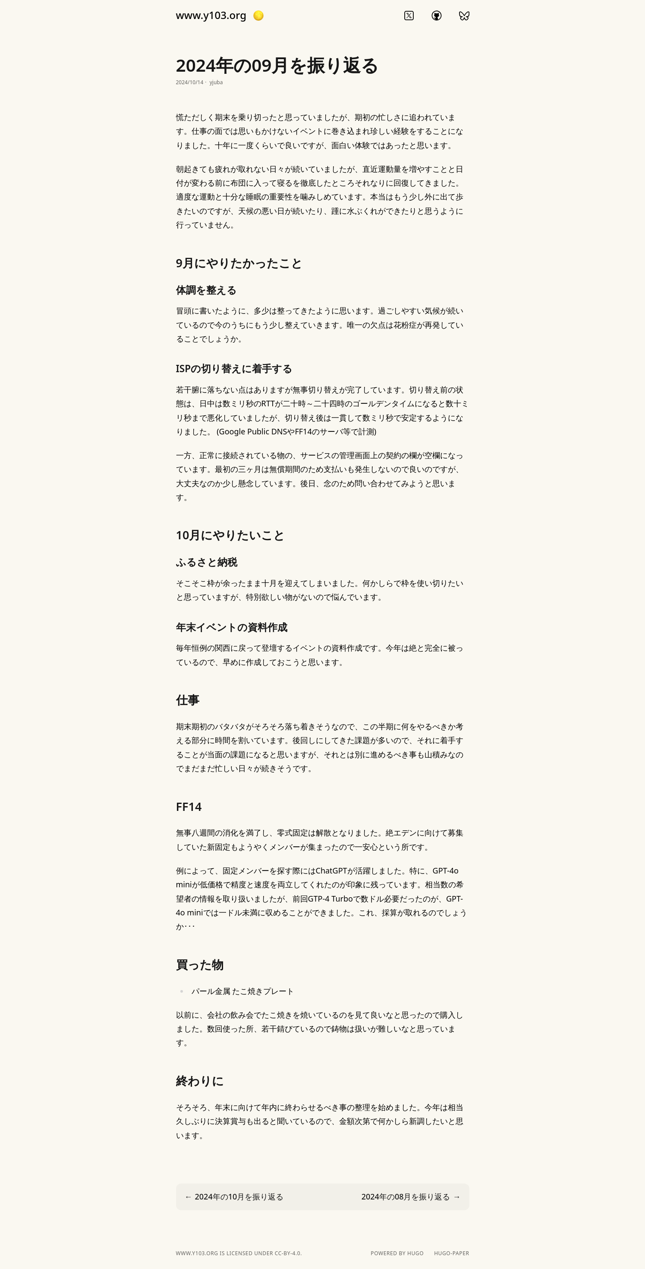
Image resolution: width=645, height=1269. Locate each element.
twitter (409, 15)
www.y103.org (211, 15)
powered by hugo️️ (397, 1253)
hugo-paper (451, 1253)
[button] (258, 15)
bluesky (464, 15)
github (436, 15)
